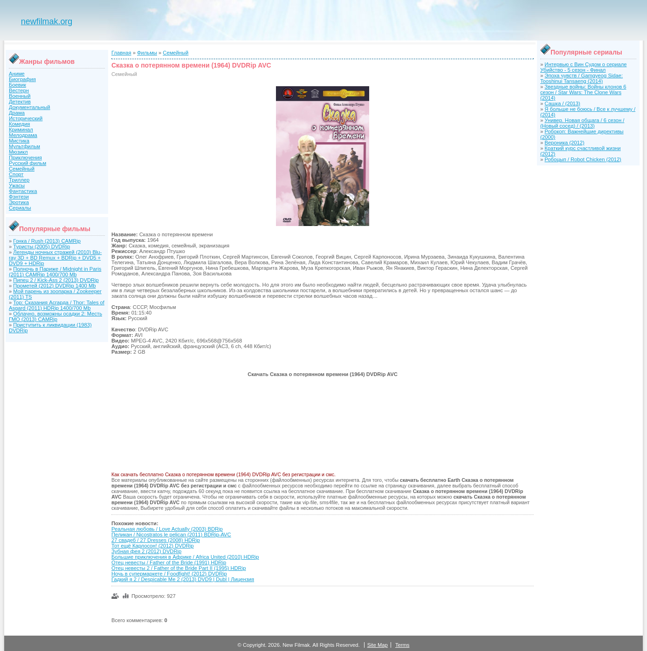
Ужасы (17, 185)
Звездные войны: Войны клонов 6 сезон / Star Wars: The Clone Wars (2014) (583, 92)
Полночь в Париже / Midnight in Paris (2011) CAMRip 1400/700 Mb (55, 271)
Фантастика (23, 191)
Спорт (16, 174)
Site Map (377, 645)
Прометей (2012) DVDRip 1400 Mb (54, 285)
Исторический (25, 118)
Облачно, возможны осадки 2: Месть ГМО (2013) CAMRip (55, 316)
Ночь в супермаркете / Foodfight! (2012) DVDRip (169, 573)
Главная (121, 52)
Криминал (21, 129)
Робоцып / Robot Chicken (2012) (582, 159)
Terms (402, 645)
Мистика (19, 141)
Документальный (29, 107)
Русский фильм (27, 163)
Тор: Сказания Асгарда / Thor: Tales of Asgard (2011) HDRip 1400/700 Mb (56, 305)
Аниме (17, 73)
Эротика (19, 202)
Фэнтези (19, 196)
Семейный (21, 168)
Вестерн (19, 90)
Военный (20, 96)
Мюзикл (18, 152)
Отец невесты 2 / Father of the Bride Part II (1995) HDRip (178, 568)
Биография (22, 79)
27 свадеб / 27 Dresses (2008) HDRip (155, 540)
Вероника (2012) (564, 142)
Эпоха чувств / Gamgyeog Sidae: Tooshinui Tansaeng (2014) (581, 78)
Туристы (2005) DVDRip (41, 246)
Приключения (25, 157)
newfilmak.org (46, 21)
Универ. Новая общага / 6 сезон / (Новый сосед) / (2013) (582, 123)
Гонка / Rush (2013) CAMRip (47, 241)
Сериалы (20, 208)
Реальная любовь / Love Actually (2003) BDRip (167, 529)
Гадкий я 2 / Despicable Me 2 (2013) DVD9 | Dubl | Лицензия (182, 579)
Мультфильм (24, 146)
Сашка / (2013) (562, 103)
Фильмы (147, 52)
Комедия (19, 124)
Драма (17, 113)
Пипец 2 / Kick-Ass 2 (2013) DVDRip (55, 280)
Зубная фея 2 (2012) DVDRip (146, 551)
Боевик (17, 85)
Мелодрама (23, 135)
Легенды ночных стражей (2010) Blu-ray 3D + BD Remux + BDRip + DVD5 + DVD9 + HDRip (55, 257)
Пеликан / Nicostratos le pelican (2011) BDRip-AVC (171, 534)
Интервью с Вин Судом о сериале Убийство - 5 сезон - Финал (583, 67)
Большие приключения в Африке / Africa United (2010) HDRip (185, 557)
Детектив (20, 101)
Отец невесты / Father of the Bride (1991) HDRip (168, 562)
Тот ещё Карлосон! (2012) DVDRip (152, 545)
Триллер (19, 180)
